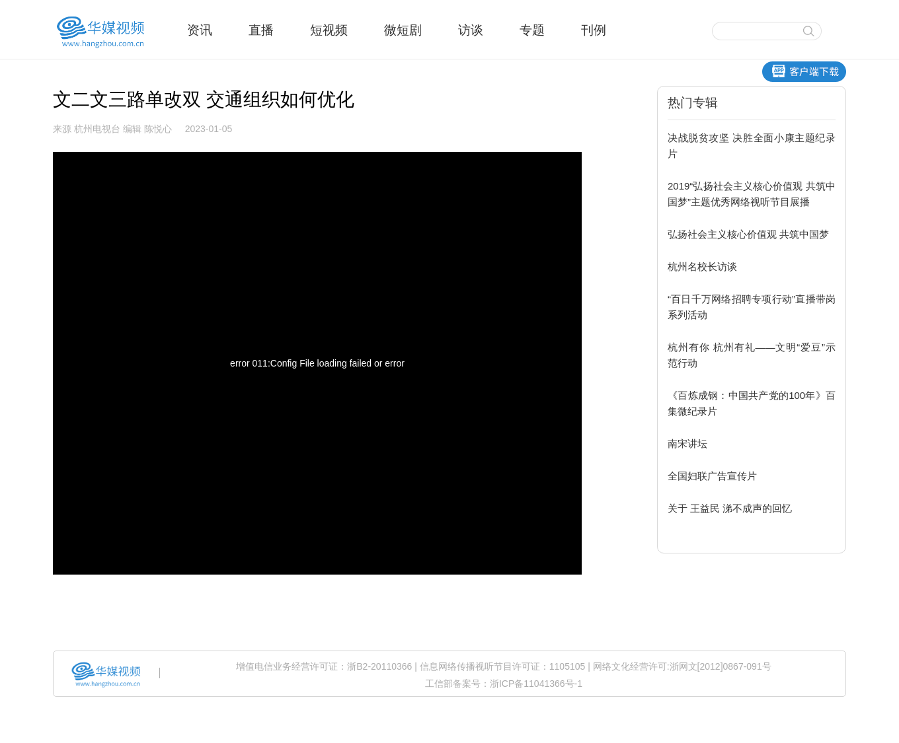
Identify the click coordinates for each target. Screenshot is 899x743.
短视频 (329, 30)
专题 (532, 30)
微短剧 (403, 30)
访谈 (470, 30)
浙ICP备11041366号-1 (536, 683)
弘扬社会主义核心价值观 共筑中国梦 (748, 234)
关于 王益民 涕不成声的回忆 (730, 508)
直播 (261, 30)
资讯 (199, 30)
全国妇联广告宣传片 (712, 475)
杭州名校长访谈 (702, 266)
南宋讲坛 (687, 443)
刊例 (593, 30)
